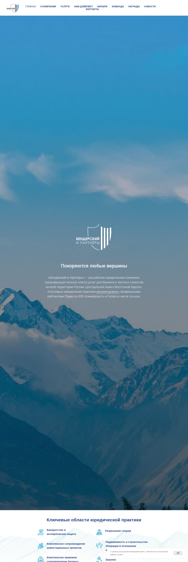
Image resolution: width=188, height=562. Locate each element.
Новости (150, 6)
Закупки (110, 559)
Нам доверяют (83, 6)
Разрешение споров (118, 530)
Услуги (65, 6)
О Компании (48, 6)
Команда (118, 6)
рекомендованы (107, 292)
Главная (30, 6)
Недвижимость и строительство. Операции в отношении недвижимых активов (127, 546)
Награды (134, 6)
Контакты (92, 9)
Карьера (102, 6)
